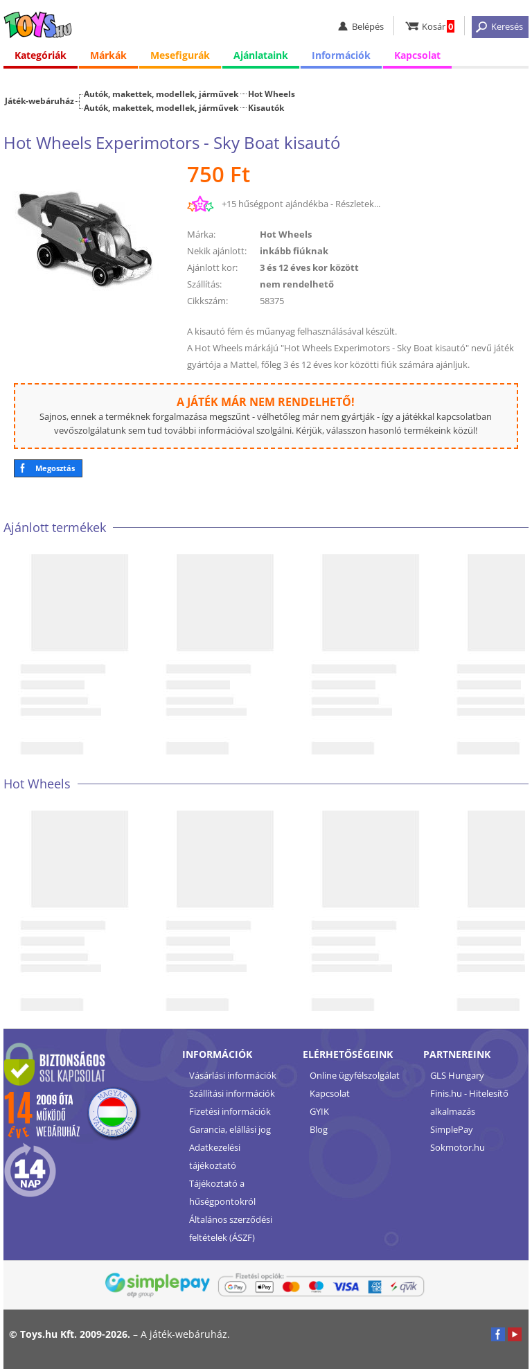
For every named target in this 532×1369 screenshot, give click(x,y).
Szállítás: (204, 284)
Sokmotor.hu (457, 1147)
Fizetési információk (230, 1111)
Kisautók (266, 107)
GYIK (319, 1111)
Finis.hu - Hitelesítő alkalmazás (469, 1102)
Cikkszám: (207, 300)
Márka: (201, 234)
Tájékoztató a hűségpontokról (222, 1192)
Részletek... (357, 203)
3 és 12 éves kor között (309, 267)
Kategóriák (40, 55)
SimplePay (451, 1129)
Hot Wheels (271, 93)
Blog (319, 1129)
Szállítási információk (232, 1093)
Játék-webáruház (39, 100)
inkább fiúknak (294, 251)
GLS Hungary (457, 1075)
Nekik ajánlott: (217, 251)
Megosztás (55, 468)
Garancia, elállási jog (230, 1129)
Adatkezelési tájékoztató (214, 1156)
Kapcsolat (417, 55)
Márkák (108, 55)
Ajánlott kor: (212, 267)
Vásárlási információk (232, 1075)
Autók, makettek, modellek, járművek (161, 93)
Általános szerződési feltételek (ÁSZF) (230, 1228)
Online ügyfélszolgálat (355, 1075)
